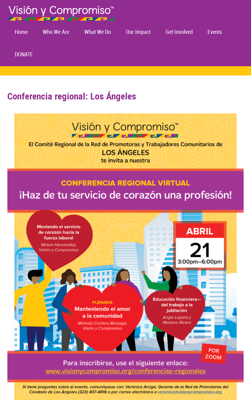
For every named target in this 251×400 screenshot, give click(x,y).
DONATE (24, 55)
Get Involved (179, 32)
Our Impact (138, 32)
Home (21, 32)
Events (215, 32)
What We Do (97, 32)
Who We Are (56, 32)
